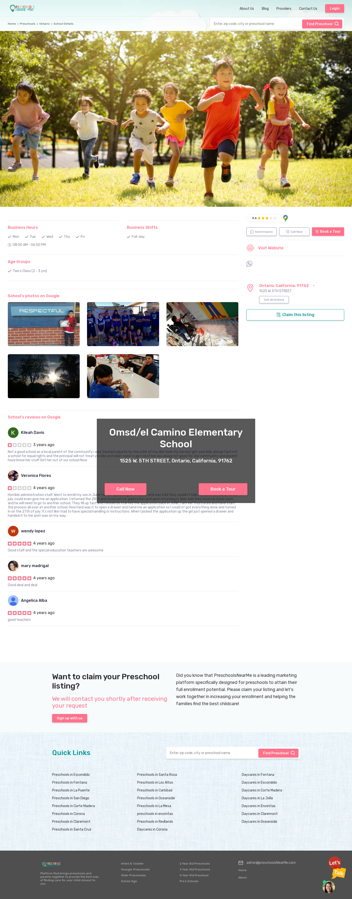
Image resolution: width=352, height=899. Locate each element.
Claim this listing (295, 314)
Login (335, 8)
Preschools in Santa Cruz (71, 829)
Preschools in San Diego (70, 798)
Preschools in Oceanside (156, 798)
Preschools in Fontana (69, 782)
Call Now (125, 489)
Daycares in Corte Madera (262, 790)
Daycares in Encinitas (258, 806)
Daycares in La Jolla (257, 798)
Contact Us (308, 9)
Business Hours (23, 227)
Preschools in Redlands (155, 822)
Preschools (27, 23)
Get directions (274, 299)
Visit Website (265, 248)
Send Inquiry (261, 231)
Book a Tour (223, 489)
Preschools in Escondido (71, 775)
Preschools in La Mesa (154, 806)
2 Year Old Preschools (195, 863)
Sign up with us (70, 718)
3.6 (254, 218)
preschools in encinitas (155, 814)
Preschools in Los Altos (155, 782)
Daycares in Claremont (260, 814)
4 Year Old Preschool (194, 875)
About (242, 877)
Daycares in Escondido (259, 782)
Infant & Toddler (132, 863)
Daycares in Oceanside (259, 822)
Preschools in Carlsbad (154, 790)
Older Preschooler (133, 875)
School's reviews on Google (34, 417)
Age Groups (19, 261)
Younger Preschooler (135, 869)
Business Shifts (142, 227)
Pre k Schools (189, 881)
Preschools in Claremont (71, 822)
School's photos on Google (33, 296)
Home (12, 23)
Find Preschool (323, 23)
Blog (265, 9)
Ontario (44, 23)
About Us (247, 9)
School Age (129, 881)
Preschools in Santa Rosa (157, 775)
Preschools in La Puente (71, 790)
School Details (64, 23)
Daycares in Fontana (258, 775)
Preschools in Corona (68, 814)
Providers (283, 9)
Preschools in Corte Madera (73, 806)
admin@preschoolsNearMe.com (267, 862)
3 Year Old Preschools (195, 869)
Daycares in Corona (152, 829)
